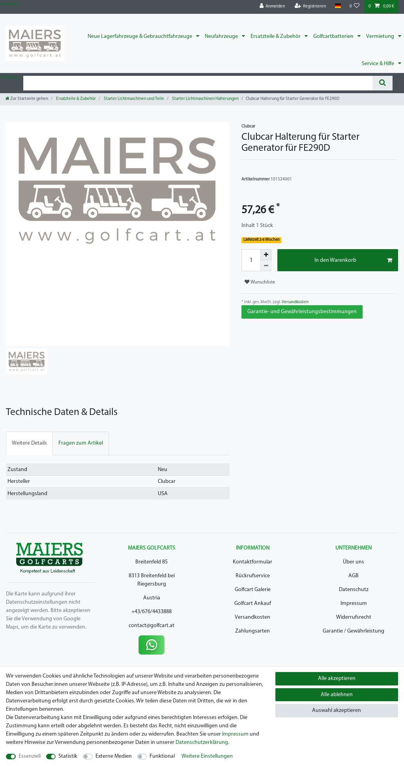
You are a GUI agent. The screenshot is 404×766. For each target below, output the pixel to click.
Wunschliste (260, 282)
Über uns (353, 562)
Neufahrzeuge (222, 36)
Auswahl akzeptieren (336, 710)
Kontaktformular (252, 562)
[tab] (29, 443)
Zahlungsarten (252, 631)
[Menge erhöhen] (265, 254)
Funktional (162, 756)
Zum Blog (8, 4)
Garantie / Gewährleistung (353, 631)
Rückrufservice (253, 576)
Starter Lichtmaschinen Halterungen (205, 99)
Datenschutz (353, 590)
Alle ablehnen (337, 695)
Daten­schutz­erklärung (202, 742)
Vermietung (380, 36)
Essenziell (30, 756)
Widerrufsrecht (353, 617)
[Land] (337, 6)
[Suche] (382, 83)
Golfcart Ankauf (252, 603)
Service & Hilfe (378, 64)
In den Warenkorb (353, 260)
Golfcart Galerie (253, 590)
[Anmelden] (272, 6)
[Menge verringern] (265, 265)
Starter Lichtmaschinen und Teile (133, 99)
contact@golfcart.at (151, 626)
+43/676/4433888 (151, 612)
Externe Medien (113, 756)
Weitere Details (29, 443)
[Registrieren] (310, 6)
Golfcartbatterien (334, 36)
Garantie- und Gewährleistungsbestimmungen (302, 312)
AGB (353, 576)
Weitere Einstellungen (207, 756)
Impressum (353, 603)
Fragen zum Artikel (80, 443)
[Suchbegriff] (197, 83)
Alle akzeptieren (336, 679)
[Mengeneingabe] (250, 260)
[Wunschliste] (354, 6)
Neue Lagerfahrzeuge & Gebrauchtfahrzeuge (140, 36)
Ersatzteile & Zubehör (276, 36)
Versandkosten (295, 302)
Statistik (67, 756)
